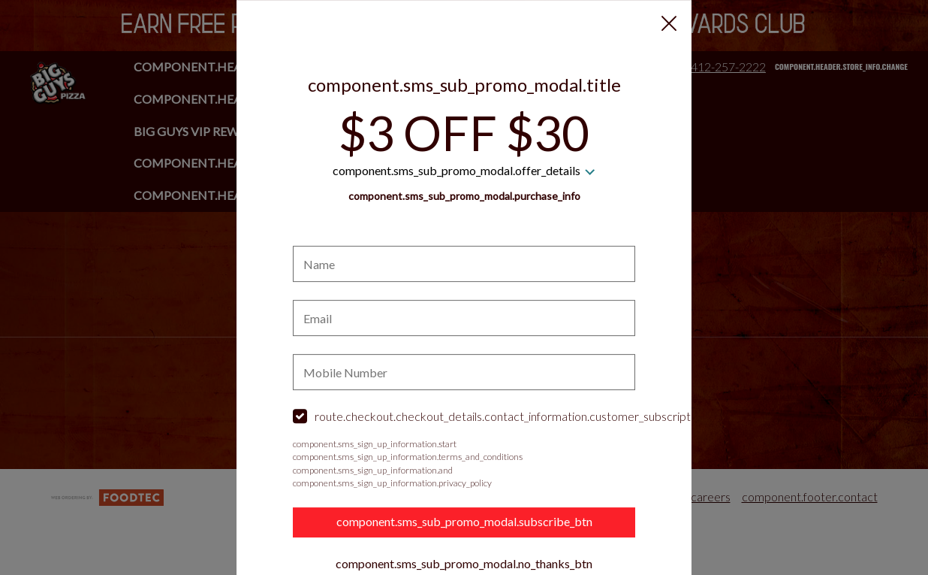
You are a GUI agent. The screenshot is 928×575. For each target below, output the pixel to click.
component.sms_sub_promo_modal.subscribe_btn (464, 522)
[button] (668, 23)
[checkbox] (464, 417)
